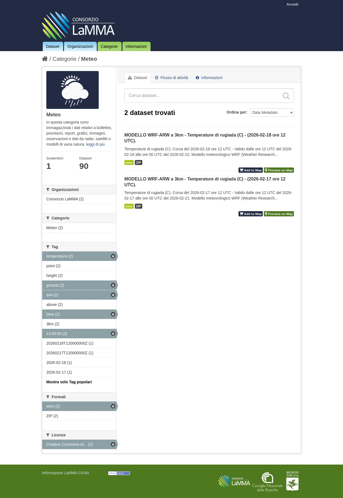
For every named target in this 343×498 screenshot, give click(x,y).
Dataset (52, 46)
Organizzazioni (80, 46)
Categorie (109, 46)
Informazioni (136, 46)
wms (129, 162)
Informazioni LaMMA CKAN (65, 473)
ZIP (138, 162)
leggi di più (95, 144)
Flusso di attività (171, 77)
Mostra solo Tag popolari (69, 382)
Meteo (89, 59)
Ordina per (236, 112)
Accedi (292, 4)
